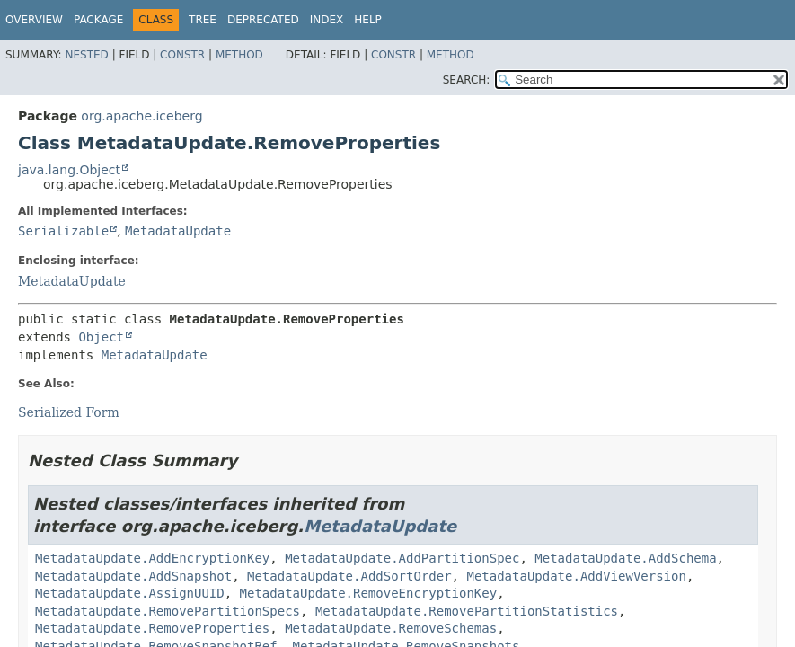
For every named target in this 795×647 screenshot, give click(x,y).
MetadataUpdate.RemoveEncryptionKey (369, 593)
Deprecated (263, 19)
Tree (202, 19)
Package (98, 19)
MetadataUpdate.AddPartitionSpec (402, 558)
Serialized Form (68, 412)
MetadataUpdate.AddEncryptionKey (152, 558)
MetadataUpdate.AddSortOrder (349, 576)
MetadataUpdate (178, 231)
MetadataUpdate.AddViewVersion (575, 576)
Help (368, 19)
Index (327, 19)
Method (239, 55)
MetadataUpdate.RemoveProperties (152, 628)
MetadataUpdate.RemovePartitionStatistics (466, 611)
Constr (182, 55)
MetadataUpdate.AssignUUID (130, 593)
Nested (86, 55)
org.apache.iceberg (141, 116)
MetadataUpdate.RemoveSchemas (391, 628)
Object (101, 337)
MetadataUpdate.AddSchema (625, 558)
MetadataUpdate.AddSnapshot (133, 576)
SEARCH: (466, 80)
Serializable (63, 231)
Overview (34, 19)
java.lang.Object (69, 170)
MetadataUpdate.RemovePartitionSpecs (167, 611)
